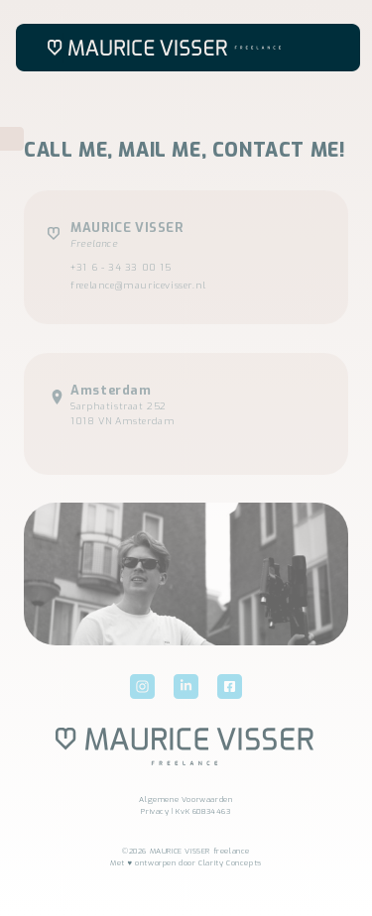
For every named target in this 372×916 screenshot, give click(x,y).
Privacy (155, 811)
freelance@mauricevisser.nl (138, 285)
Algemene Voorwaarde (183, 799)
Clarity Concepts (230, 863)
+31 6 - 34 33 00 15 (120, 267)
